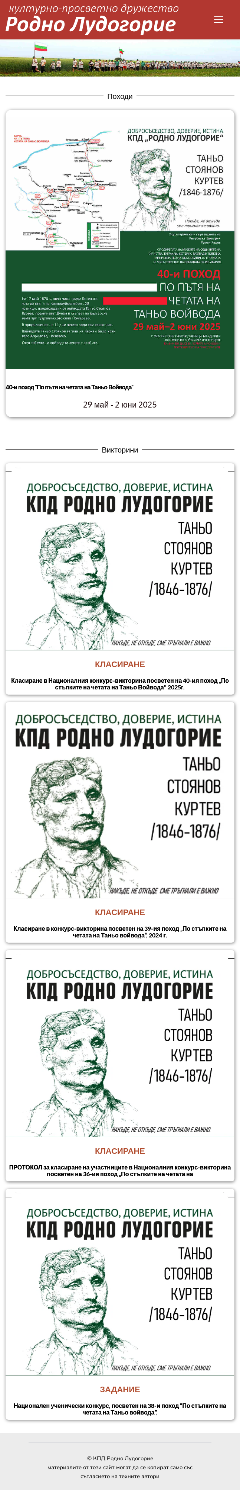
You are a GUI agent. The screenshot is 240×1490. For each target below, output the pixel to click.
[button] (218, 19)
